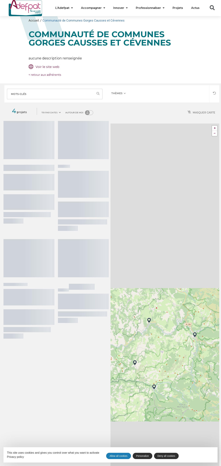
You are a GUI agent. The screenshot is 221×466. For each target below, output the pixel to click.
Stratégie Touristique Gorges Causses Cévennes (28, 296)
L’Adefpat (64, 8)
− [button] (215, 133)
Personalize (142, 456)
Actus (195, 8)
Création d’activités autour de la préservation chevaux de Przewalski (82, 184)
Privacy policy (15, 456)
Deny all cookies (166, 456)
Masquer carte (201, 112)
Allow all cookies (119, 456)
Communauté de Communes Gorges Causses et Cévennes (83, 20)
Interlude (82, 286)
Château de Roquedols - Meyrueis (19, 181)
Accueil (34, 20)
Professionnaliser (150, 8)
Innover (120, 8)
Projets (178, 8)
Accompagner (93, 8)
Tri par (51, 112)
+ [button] (215, 128)
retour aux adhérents (45, 74)
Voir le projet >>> (13, 221)
